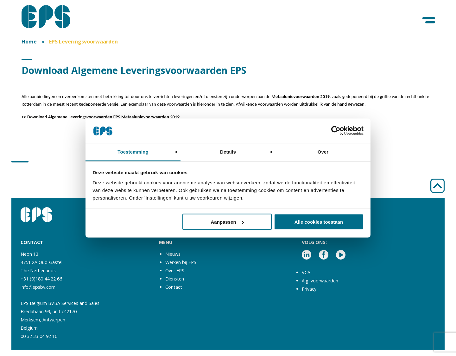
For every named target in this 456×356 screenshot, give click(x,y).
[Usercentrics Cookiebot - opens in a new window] (336, 130)
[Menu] (429, 20)
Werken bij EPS (180, 262)
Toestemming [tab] (133, 151)
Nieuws (172, 254)
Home (29, 41)
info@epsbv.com (38, 287)
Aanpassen (227, 222)
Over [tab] (323, 151)
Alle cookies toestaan (318, 222)
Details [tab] (228, 151)
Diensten (174, 279)
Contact (173, 287)
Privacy (309, 289)
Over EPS (174, 270)
